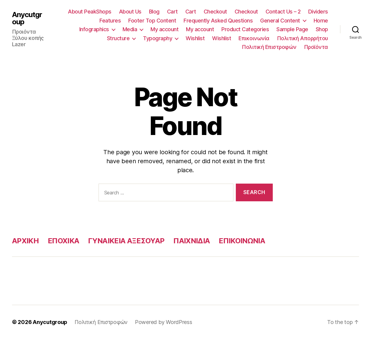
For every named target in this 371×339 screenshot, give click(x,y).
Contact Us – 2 (283, 11)
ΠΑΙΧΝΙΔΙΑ (191, 240)
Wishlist (195, 38)
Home (321, 20)
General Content (280, 20)
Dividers (318, 11)
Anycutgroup (27, 18)
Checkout (215, 11)
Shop (322, 29)
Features (110, 20)
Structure (118, 38)
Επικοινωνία (254, 38)
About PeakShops (89, 11)
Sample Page (292, 29)
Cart (172, 11)
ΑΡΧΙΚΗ (25, 240)
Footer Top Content (152, 20)
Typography (157, 38)
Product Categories (245, 29)
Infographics (94, 29)
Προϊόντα (316, 47)
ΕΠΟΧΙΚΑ (63, 240)
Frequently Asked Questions (218, 20)
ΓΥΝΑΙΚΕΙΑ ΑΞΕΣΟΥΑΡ (126, 240)
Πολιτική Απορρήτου (302, 38)
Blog (154, 11)
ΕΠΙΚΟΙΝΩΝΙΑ (242, 240)
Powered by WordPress (163, 322)
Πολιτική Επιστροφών (269, 47)
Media (130, 29)
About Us (130, 11)
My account (164, 29)
